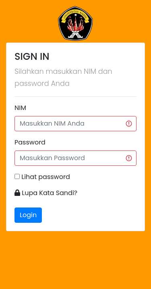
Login (28, 215)
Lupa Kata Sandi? (48, 192)
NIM (20, 107)
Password (30, 142)
